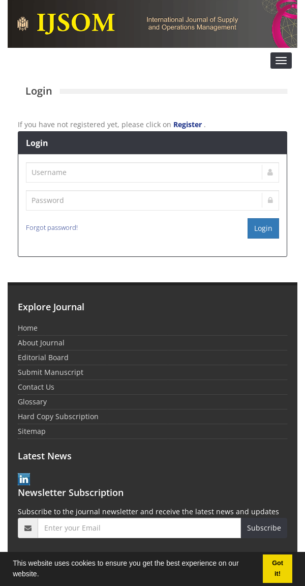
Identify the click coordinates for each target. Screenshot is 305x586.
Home (28, 328)
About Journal (41, 342)
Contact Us (36, 387)
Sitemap (32, 431)
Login (263, 228)
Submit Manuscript (50, 372)
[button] (42, 575)
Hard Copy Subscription (58, 416)
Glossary (32, 401)
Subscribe (264, 528)
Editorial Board (43, 357)
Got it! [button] (277, 568)
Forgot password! (52, 227)
